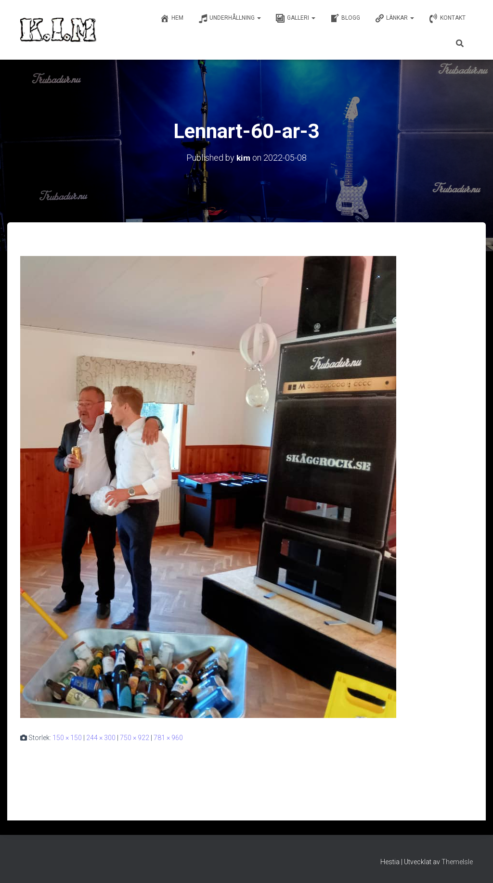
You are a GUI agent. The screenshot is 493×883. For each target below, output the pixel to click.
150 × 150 (67, 738)
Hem (171, 18)
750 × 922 (134, 738)
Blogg (345, 18)
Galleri (295, 18)
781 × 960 (168, 738)
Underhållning (229, 18)
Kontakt (447, 18)
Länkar (394, 18)
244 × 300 (101, 738)
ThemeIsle (457, 862)
